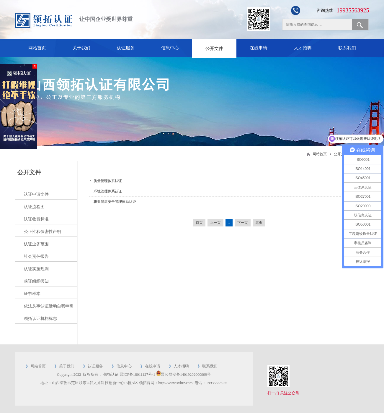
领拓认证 (111, 374)
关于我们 (81, 48)
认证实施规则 (36, 269)
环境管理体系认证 (108, 191)
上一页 (215, 223)
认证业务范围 (36, 244)
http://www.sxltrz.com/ (176, 382)
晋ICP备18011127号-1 (137, 374)
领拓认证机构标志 (40, 318)
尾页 (258, 223)
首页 (199, 223)
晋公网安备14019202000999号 (186, 374)
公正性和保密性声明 (42, 231)
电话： (200, 382)
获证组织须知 (36, 281)
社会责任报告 (36, 256)
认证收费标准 (36, 219)
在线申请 (258, 48)
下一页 (242, 223)
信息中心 (170, 48)
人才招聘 (303, 48)
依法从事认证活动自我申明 (48, 306)
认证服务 (126, 48)
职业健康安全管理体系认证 (115, 202)
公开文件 (214, 48)
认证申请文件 (36, 194)
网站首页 (37, 48)
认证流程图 (34, 207)
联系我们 (347, 48)
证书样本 (32, 293)
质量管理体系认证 (108, 181)
